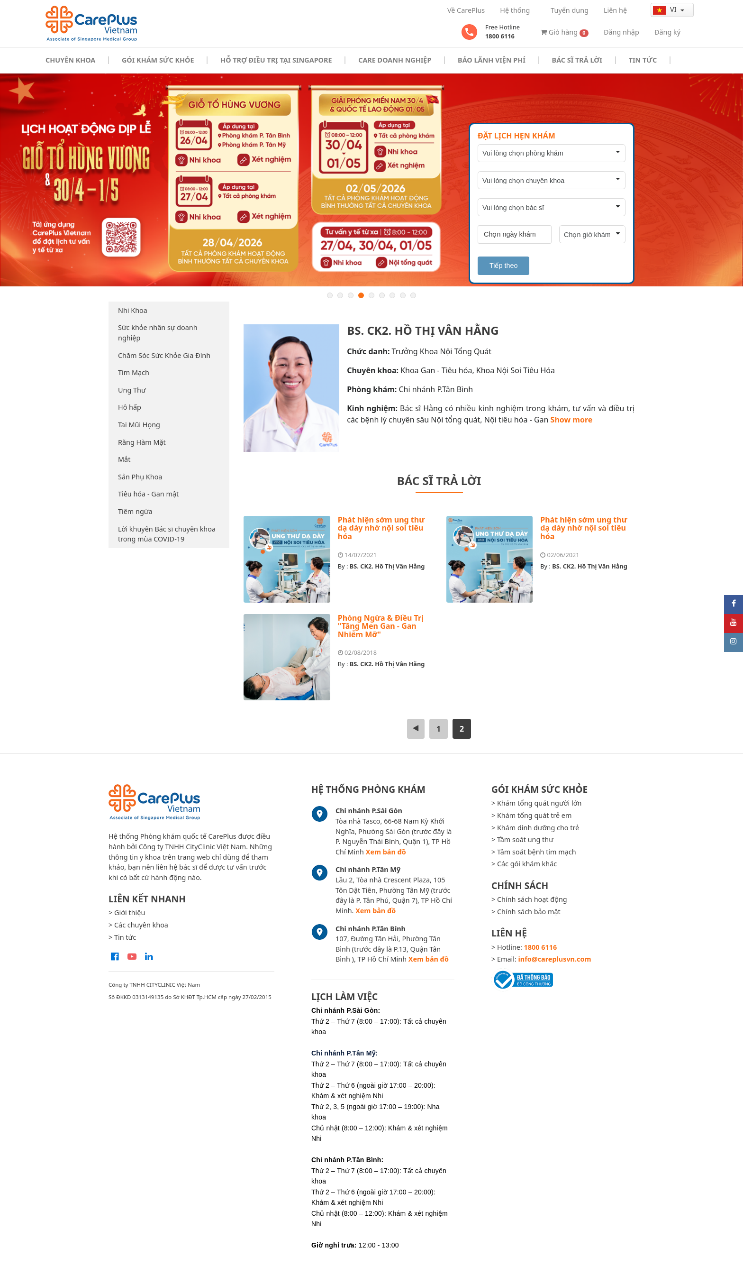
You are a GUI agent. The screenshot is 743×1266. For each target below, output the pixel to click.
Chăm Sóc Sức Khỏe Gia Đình (164, 355)
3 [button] (350, 295)
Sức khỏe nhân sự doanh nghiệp (158, 332)
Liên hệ (615, 10)
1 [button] (330, 295)
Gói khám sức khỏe (158, 59)
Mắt (124, 459)
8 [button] (403, 295)
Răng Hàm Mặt (142, 442)
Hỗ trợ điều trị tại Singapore (276, 59)
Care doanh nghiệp (394, 59)
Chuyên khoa (70, 59)
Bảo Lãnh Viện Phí (492, 59)
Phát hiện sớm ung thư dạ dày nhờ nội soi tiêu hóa (381, 527)
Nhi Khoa (132, 310)
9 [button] (413, 295)
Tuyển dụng (570, 10)
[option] (371, 179)
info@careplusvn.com (554, 958)
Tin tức (643, 59)
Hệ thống (515, 10)
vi (665, 9)
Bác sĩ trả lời (577, 59)
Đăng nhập (621, 32)
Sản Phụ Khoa (140, 476)
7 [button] (392, 295)
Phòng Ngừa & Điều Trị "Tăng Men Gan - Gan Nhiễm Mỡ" (381, 626)
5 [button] (371, 295)
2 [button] (340, 295)
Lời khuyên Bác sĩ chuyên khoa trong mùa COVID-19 (167, 534)
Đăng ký (667, 32)
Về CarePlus (466, 10)
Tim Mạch (133, 372)
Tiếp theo (503, 265)
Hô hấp (129, 407)
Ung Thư (132, 389)
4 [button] (361, 295)
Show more (572, 419)
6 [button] (382, 295)
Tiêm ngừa (135, 511)
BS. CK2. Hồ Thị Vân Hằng (387, 566)
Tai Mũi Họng (139, 424)
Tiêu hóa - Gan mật (148, 493)
